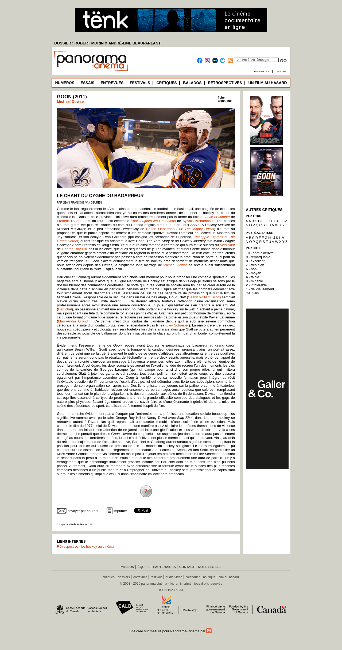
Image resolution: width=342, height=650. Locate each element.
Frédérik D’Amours (71, 221)
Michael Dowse (70, 101)
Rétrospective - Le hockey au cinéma (85, 546)
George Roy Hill (74, 249)
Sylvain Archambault (198, 221)
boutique (209, 577)
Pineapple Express (208, 237)
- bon (251, 269)
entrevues (140, 577)
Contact (187, 567)
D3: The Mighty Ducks (195, 229)
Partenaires (164, 567)
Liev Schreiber (177, 325)
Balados (192, 83)
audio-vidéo (174, 577)
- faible (252, 277)
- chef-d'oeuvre (260, 253)
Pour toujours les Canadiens (153, 221)
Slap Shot (227, 245)
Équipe (144, 567)
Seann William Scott (204, 297)
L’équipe (280, 71)
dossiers (124, 577)
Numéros (64, 83)
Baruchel (65, 309)
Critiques (166, 83)
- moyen (253, 273)
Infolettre (261, 71)
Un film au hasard (267, 83)
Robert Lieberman (160, 229)
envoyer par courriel (83, 511)
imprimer (120, 511)
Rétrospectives (225, 83)
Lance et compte (217, 217)
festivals (156, 577)
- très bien (255, 265)
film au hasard (229, 577)
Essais (87, 83)
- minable (254, 281)
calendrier (193, 577)
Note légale (209, 567)
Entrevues (112, 83)
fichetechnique (225, 99)
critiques (109, 577)
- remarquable (258, 257)
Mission (127, 567)
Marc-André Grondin (74, 321)
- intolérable (256, 285)
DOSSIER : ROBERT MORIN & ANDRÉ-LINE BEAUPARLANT (107, 43)
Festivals (140, 83)
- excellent (255, 261)
